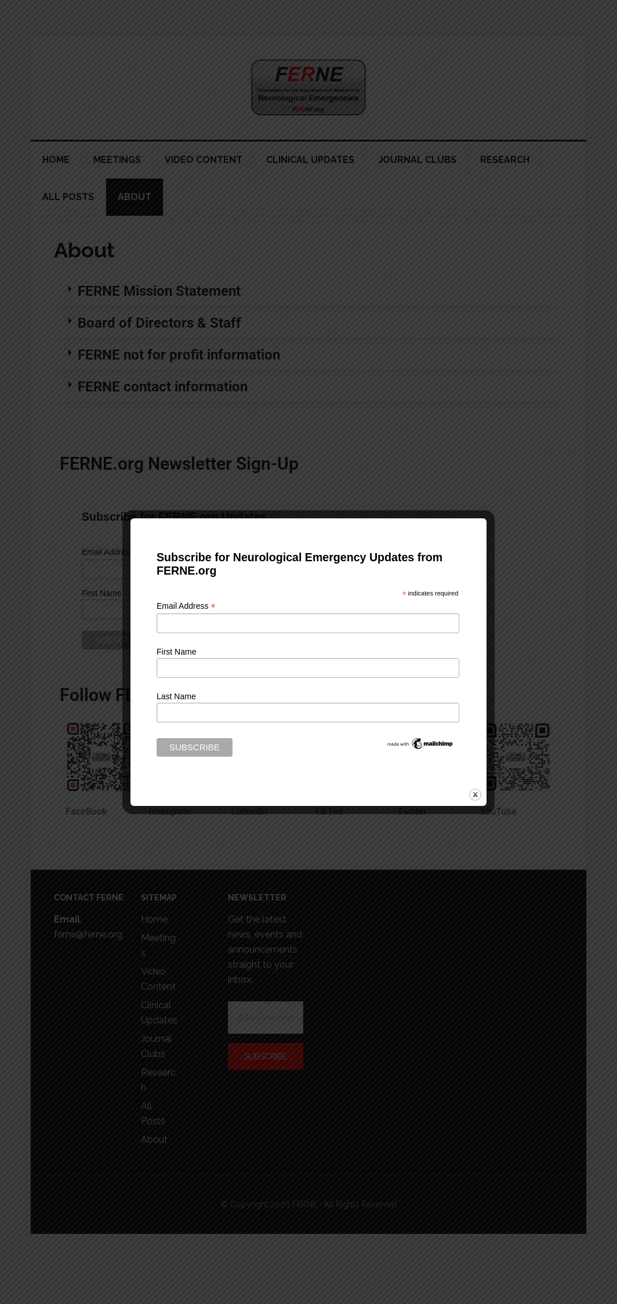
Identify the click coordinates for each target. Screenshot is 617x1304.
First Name (176, 651)
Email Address (186, 606)
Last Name (176, 696)
